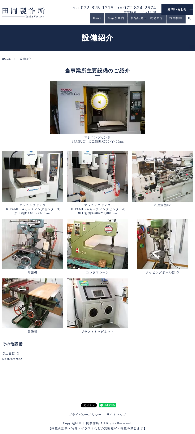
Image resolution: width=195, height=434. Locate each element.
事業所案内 (111, 20)
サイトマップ (116, 414)
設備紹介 (154, 20)
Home (91, 20)
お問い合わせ (177, 9)
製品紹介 (133, 20)
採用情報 (175, 20)
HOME (6, 58)
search (189, 20)
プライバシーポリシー (85, 414)
